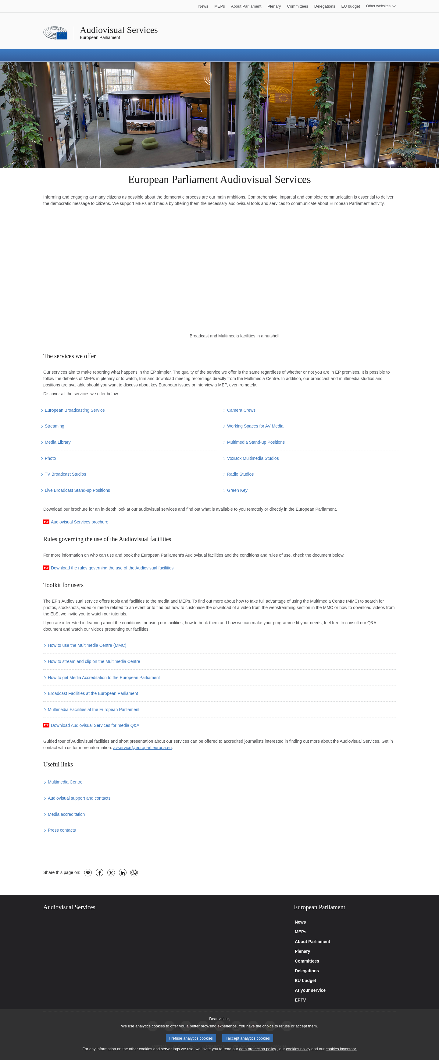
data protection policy (257, 1049)
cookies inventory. (341, 1049)
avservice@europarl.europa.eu (142, 747)
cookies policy (298, 1049)
